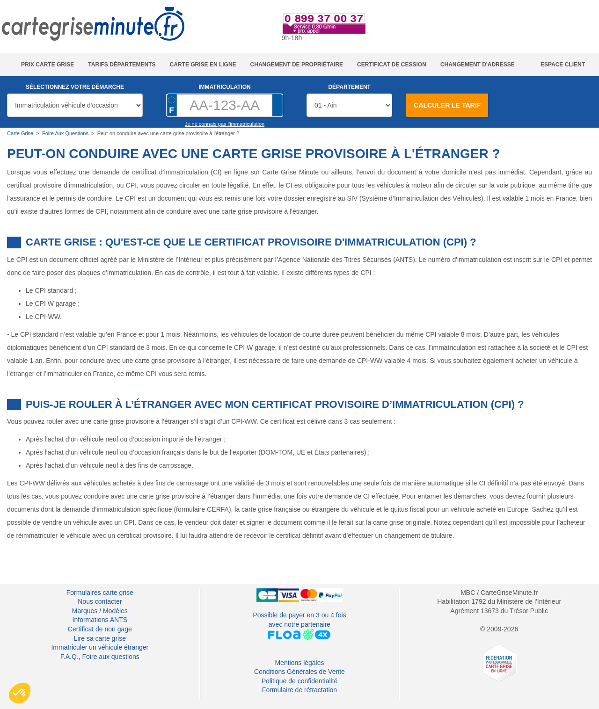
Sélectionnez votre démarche (75, 87)
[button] (19, 693)
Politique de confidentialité (300, 681)
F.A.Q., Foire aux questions (99, 656)
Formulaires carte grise (99, 592)
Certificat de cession (391, 64)
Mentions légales (299, 662)
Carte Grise (20, 133)
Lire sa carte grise (100, 638)
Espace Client (563, 64)
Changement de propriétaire (296, 64)
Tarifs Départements (121, 64)
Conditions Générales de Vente (299, 671)
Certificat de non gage (100, 629)
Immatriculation (224, 87)
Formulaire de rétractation (299, 690)
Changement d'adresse (477, 64)
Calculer (447, 105)
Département (349, 87)
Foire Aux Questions (65, 133)
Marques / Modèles (100, 611)
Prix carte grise (47, 64)
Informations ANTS (100, 619)
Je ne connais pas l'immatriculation (224, 124)
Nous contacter (100, 601)
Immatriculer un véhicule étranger (99, 647)
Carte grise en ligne (203, 64)
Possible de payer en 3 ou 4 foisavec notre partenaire (299, 625)
